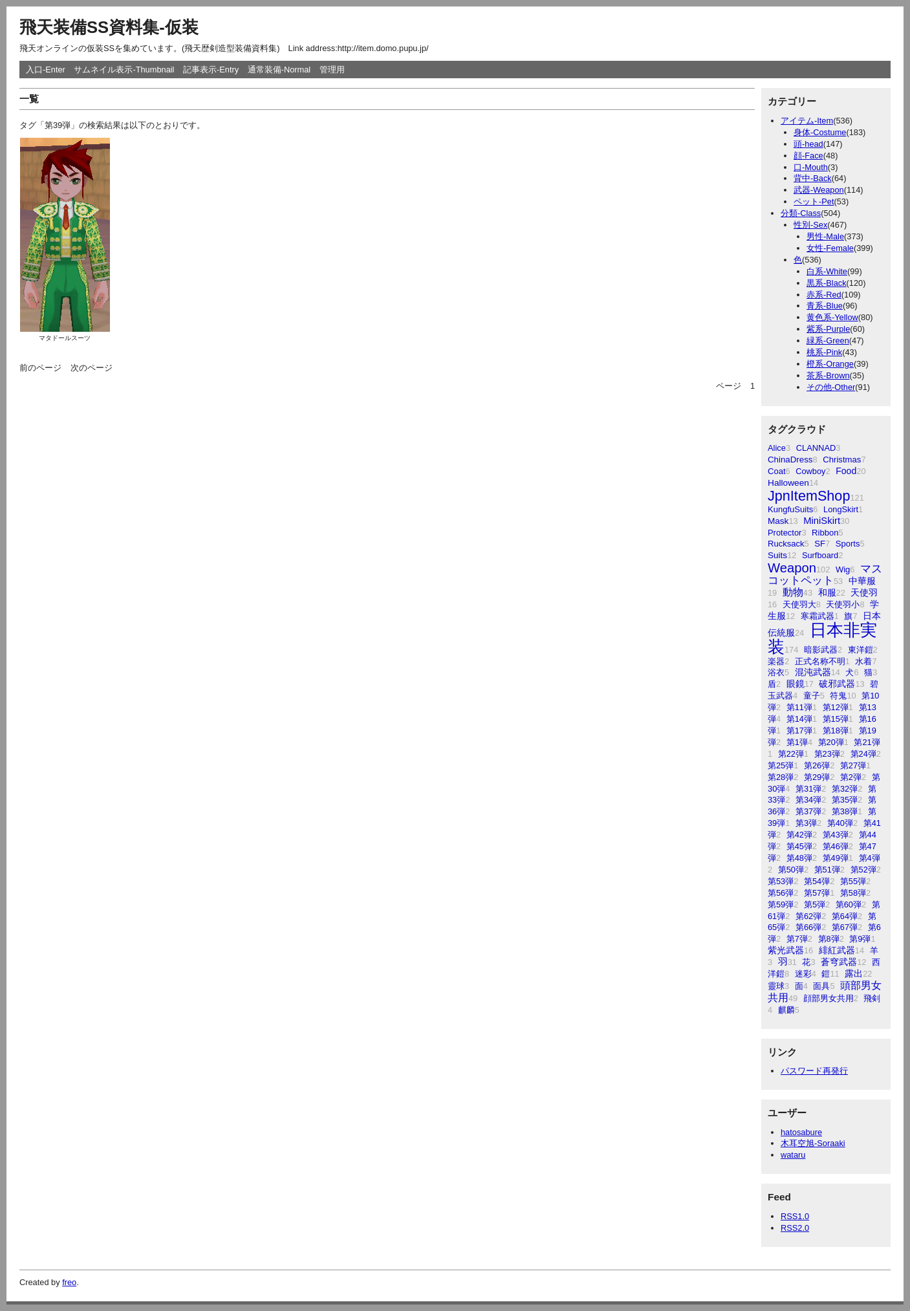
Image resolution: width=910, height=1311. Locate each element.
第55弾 (853, 881)
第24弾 (863, 754)
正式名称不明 (820, 661)
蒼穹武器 (839, 962)
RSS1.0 (795, 1216)
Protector (784, 532)
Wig (843, 569)
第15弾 (836, 719)
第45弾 (799, 846)
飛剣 (871, 998)
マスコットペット (825, 575)
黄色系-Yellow (832, 317)
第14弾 (799, 719)
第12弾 (836, 707)
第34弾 (808, 800)
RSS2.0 (795, 1228)
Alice (777, 448)
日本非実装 (822, 638)
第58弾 (853, 893)
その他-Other (831, 387)
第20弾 (831, 742)
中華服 (862, 581)
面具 (821, 986)
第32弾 (845, 789)
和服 (827, 592)
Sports (848, 543)
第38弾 (845, 811)
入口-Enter (45, 69)
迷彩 (803, 974)
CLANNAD (816, 448)
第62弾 (808, 916)
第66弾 (808, 927)
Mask (778, 521)
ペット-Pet (814, 201)
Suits (777, 555)
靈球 (776, 986)
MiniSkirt (821, 520)
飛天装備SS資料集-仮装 (109, 27)
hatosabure (801, 1132)
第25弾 (781, 765)
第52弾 (863, 869)
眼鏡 (795, 683)
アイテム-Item (807, 120)
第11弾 (799, 707)
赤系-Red (824, 294)
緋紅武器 (837, 950)
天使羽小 (843, 604)
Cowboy (810, 471)
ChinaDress (790, 459)
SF (819, 543)
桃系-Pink (824, 352)
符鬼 (838, 695)
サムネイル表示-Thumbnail (124, 69)
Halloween (788, 483)
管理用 (332, 69)
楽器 (776, 661)
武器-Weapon (819, 190)
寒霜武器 (817, 616)
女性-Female (830, 248)
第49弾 (836, 858)
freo (69, 1282)
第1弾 (797, 742)
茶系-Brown (828, 375)
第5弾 (814, 904)
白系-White (827, 271)
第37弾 (808, 811)
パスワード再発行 (814, 1071)
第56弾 (781, 893)
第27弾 (853, 765)
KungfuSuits (790, 509)
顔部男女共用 (828, 998)
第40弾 (840, 823)
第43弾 (836, 835)
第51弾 (827, 869)
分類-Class (801, 213)
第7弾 (797, 939)
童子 (811, 695)
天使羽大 (799, 604)
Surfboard (820, 555)
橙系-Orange (830, 364)
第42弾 (799, 835)
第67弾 (845, 927)
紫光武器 (786, 950)
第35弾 (845, 800)
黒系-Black (827, 283)
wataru (793, 1155)
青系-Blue (825, 305)
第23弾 (827, 754)
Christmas (842, 459)
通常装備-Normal (279, 69)
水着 (863, 661)
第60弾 (848, 904)
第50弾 (791, 869)
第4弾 (869, 858)
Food (846, 471)
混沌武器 (813, 672)
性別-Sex (810, 225)
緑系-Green (828, 340)
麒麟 (786, 1010)
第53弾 (781, 881)
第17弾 (799, 730)
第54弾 (817, 881)
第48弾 (799, 858)
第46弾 (836, 846)
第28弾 (781, 777)
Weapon (792, 568)
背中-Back (813, 178)
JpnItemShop (809, 496)
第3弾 (806, 823)
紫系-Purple (828, 329)
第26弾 (817, 765)
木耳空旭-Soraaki (813, 1143)
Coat (777, 471)
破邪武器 (837, 684)
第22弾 (791, 754)
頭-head (808, 144)
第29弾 (817, 777)
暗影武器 (821, 650)
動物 (793, 592)
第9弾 (860, 939)
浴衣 (776, 672)
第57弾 (817, 893)
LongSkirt (840, 509)
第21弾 (867, 742)
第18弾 (836, 730)
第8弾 (829, 939)
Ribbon (825, 532)
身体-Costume (820, 132)
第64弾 (845, 916)
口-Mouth (811, 167)
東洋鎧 (860, 650)
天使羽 (864, 592)
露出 (854, 973)
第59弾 (781, 904)
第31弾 (808, 789)
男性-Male (825, 236)
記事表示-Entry (211, 69)
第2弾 (850, 777)
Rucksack (786, 543)
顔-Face (808, 155)
